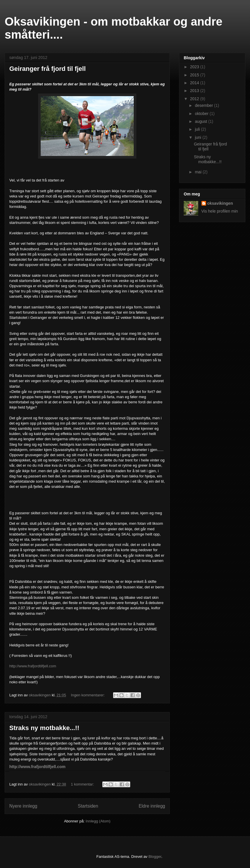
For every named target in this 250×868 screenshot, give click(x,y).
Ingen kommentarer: (88, 695)
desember (204, 105)
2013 (195, 90)
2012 (195, 98)
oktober (202, 113)
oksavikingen (220, 203)
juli (198, 129)
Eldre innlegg (152, 806)
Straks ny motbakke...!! (44, 728)
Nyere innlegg (23, 806)
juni (198, 137)
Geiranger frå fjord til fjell (47, 68)
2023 (195, 66)
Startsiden (88, 806)
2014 (195, 82)
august (201, 121)
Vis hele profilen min (219, 211)
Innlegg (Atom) (98, 821)
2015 (195, 75)
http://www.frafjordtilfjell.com (32, 666)
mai (198, 172)
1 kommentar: (83, 784)
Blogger (155, 856)
